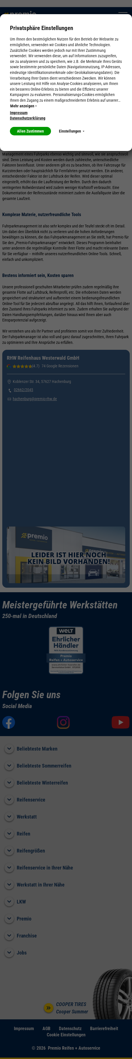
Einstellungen (71, 131)
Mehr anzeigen (23, 106)
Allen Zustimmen (30, 131)
